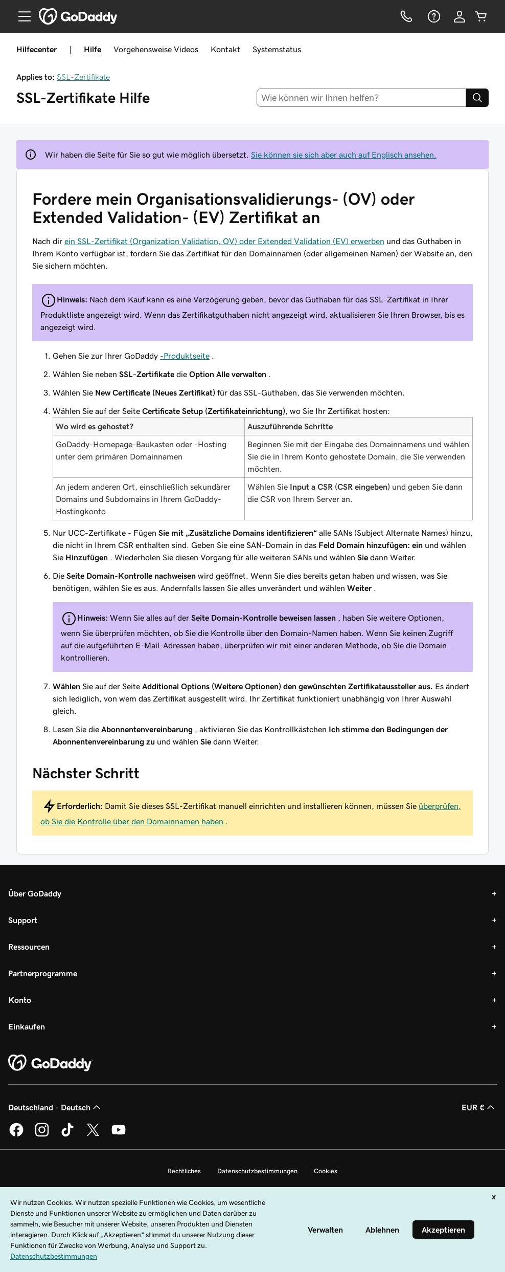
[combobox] (361, 97)
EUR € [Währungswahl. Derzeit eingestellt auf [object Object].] (479, 1107)
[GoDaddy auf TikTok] (67, 1135)
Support (22, 920)
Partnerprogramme (42, 973)
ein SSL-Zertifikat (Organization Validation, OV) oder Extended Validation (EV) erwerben (224, 241)
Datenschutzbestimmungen (257, 1171)
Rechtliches (184, 1171)
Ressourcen (29, 946)
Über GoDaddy (34, 893)
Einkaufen (26, 1026)
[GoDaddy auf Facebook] (16, 1135)
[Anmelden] (459, 16)
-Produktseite (185, 356)
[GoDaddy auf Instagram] (42, 1135)
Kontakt (225, 49)
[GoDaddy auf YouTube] (118, 1135)
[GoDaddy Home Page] (50, 1063)
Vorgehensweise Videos (155, 49)
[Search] (477, 98)
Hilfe (92, 49)
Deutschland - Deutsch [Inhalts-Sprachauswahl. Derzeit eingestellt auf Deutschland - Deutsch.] (55, 1107)
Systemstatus (276, 49)
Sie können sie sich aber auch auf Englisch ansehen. (344, 154)
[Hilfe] (433, 16)
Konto (19, 1000)
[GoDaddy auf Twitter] (93, 1135)
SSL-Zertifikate (83, 77)
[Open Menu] (20, 16)
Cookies (325, 1171)
